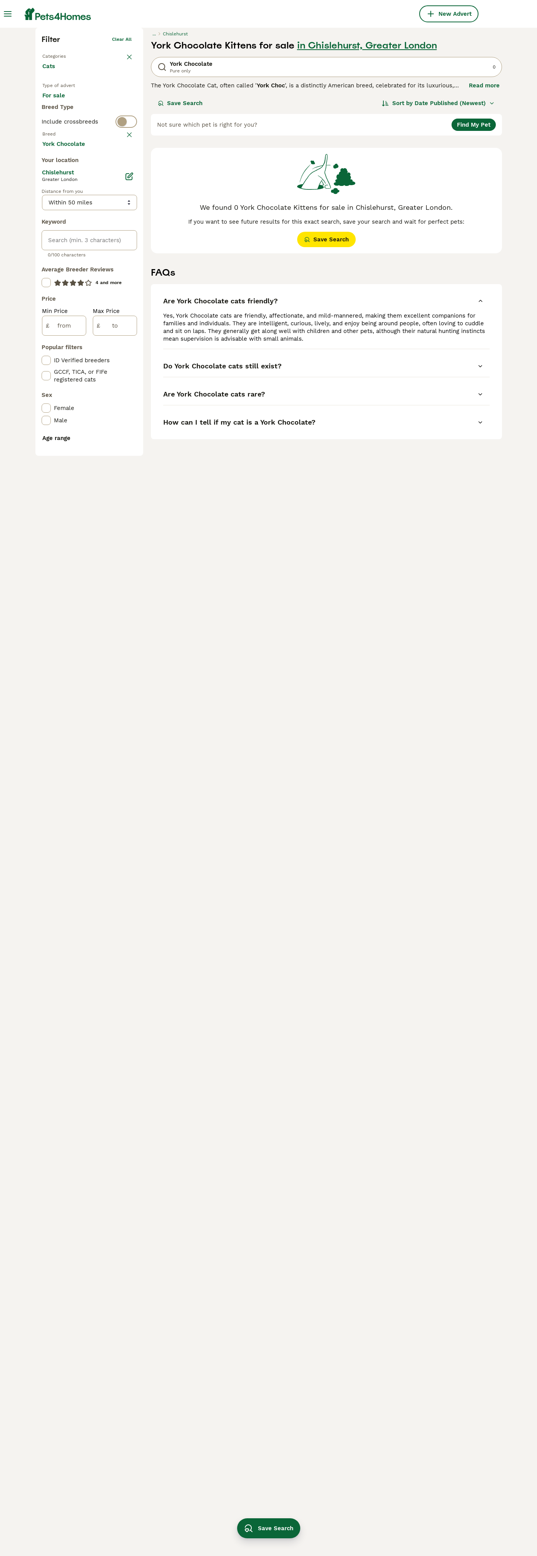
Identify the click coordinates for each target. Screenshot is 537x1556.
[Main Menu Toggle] (7, 14)
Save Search (180, 217)
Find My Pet (473, 239)
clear (126, 281)
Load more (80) (71, 453)
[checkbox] (46, 331)
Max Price (106, 621)
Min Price (55, 621)
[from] (64, 636)
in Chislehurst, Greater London (367, 160)
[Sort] (438, 218)
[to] (115, 636)
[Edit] (129, 486)
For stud (60, 236)
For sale (60, 217)
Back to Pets (56, 169)
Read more (484, 200)
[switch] (89, 265)
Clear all (122, 154)
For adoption (106, 217)
